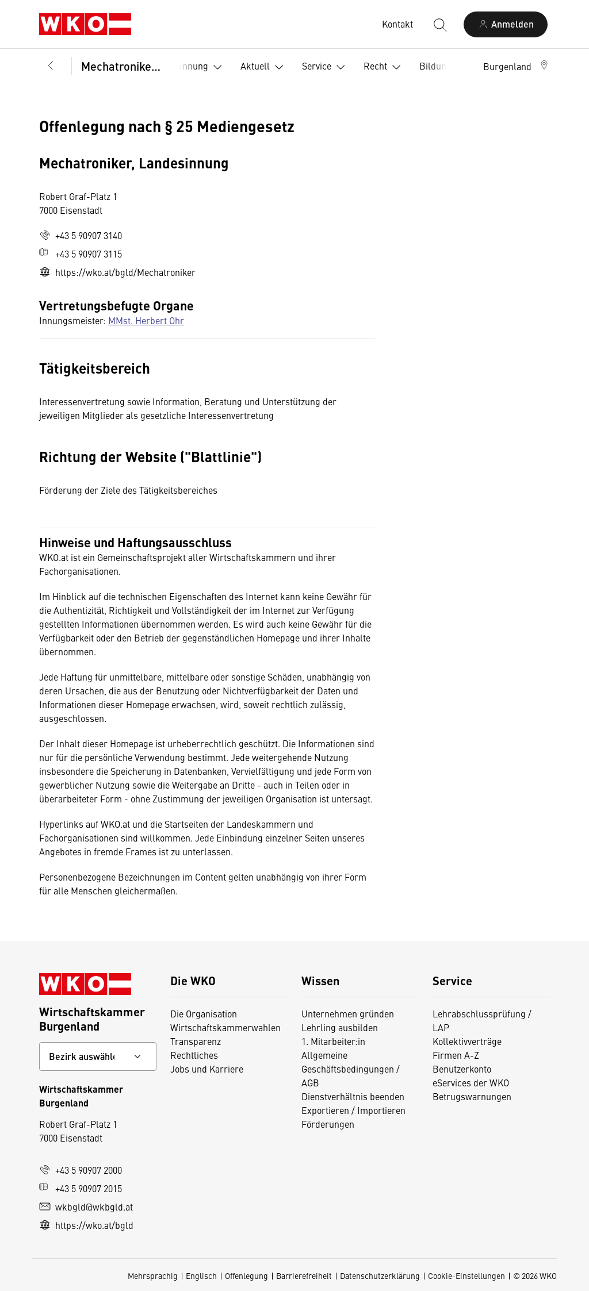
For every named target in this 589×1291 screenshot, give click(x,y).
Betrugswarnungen (472, 1096)
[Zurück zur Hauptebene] (50, 66)
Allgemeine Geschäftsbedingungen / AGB (350, 1068)
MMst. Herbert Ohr (146, 320)
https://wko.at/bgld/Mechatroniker (117, 272)
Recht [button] (385, 67)
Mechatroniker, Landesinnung (122, 65)
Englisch (201, 1275)
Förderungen (327, 1123)
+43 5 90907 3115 (80, 253)
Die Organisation (203, 1013)
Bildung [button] (444, 67)
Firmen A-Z (456, 1054)
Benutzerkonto (462, 1068)
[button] (516, 66)
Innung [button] (203, 67)
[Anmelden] (506, 24)
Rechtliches (194, 1054)
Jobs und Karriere (206, 1068)
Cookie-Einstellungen (466, 1275)
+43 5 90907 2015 (80, 1188)
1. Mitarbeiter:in (333, 1041)
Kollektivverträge (467, 1041)
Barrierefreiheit (304, 1275)
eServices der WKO (471, 1082)
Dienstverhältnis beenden (352, 1096)
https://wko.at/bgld (86, 1225)
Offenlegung (246, 1275)
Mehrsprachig (153, 1275)
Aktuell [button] (264, 67)
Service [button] (326, 67)
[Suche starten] (439, 24)
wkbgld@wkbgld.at (86, 1206)
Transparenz (195, 1041)
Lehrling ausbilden (339, 1027)
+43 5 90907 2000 (80, 1169)
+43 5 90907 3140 (80, 235)
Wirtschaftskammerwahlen (225, 1027)
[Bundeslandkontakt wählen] (97, 1056)
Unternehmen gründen (347, 1013)
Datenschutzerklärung (380, 1275)
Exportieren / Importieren (353, 1110)
